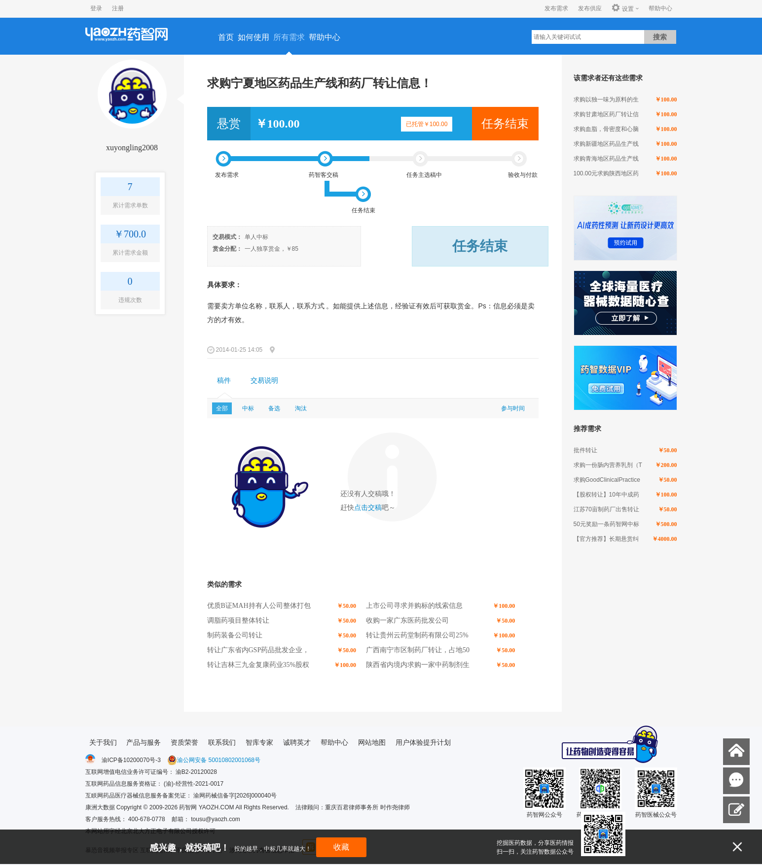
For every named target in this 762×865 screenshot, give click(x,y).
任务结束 (505, 123)
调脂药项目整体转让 (238, 620)
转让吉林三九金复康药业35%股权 (258, 664)
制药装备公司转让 (234, 635)
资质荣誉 (184, 742)
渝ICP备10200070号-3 (131, 760)
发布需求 (556, 8)
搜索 (660, 37)
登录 (96, 8)
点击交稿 (368, 507)
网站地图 (372, 742)
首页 (226, 37)
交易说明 (264, 380)
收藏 (341, 847)
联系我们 (222, 742)
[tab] (224, 380)
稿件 (224, 380)
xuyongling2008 (132, 147)
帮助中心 (660, 8)
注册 (118, 8)
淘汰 (301, 408)
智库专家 (259, 742)
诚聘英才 (297, 742)
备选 (274, 408)
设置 (623, 8)
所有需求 (289, 37)
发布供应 (590, 8)
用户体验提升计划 (423, 742)
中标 (248, 408)
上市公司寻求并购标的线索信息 (414, 605)
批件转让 (585, 450)
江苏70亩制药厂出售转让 (606, 509)
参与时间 (513, 408)
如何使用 (253, 37)
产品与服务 (143, 742)
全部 (222, 408)
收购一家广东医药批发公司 (407, 620)
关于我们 (103, 742)
